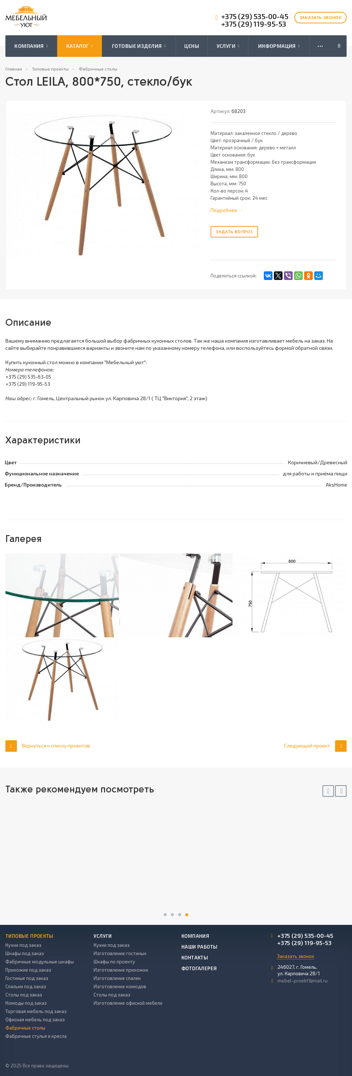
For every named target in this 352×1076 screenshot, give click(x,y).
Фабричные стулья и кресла (36, 1036)
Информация (279, 46)
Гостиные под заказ (26, 978)
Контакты (194, 957)
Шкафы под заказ (24, 953)
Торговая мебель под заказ (36, 1011)
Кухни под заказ (23, 945)
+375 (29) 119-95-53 (253, 24)
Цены (191, 46)
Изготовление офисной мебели (128, 1003)
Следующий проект (315, 745)
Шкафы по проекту (114, 961)
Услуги (228, 46)
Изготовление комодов (120, 986)
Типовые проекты (29, 936)
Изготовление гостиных (120, 953)
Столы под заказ (23, 995)
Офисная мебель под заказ (35, 1019)
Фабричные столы (25, 1028)
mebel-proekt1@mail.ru (302, 981)
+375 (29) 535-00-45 (254, 16)
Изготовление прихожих (121, 970)
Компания (31, 46)
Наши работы (199, 947)
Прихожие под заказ (28, 970)
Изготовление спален (117, 978)
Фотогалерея (199, 968)
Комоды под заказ (26, 1003)
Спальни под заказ (25, 986)
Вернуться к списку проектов (47, 745)
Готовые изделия (139, 46)
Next (341, 791)
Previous (328, 791)
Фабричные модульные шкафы (39, 961)
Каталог (79, 46)
